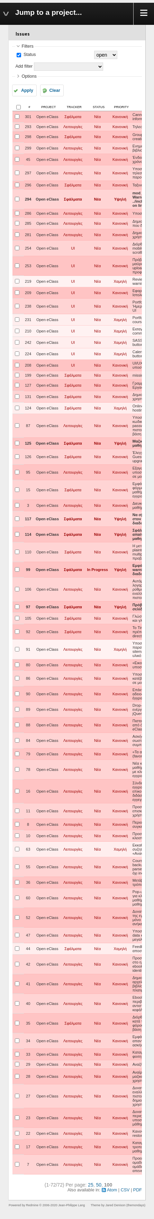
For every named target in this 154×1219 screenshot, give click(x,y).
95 (28, 472)
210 (28, 331)
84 (28, 740)
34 (28, 1041)
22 (28, 1133)
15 (28, 490)
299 (28, 148)
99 (28, 570)
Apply (27, 90)
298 (28, 137)
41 (28, 984)
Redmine (32, 1205)
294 (28, 199)
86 (28, 678)
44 (28, 949)
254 (28, 248)
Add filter (24, 66)
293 (28, 127)
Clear (54, 90)
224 (28, 354)
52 (28, 918)
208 (28, 365)
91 (28, 649)
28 (28, 1076)
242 (28, 342)
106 (28, 589)
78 (28, 769)
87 (28, 426)
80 (28, 665)
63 (28, 849)
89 (28, 709)
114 (28, 534)
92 (28, 632)
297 (28, 173)
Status (29, 54)
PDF (137, 1190)
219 (28, 281)
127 (28, 385)
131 (28, 397)
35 (28, 1023)
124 (28, 408)
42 (28, 964)
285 (28, 223)
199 (28, 375)
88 (28, 725)
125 (28, 443)
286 (28, 213)
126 (28, 457)
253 (28, 266)
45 (28, 159)
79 (28, 754)
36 (28, 882)
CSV (125, 1190)
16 (28, 791)
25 (90, 1185)
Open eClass (47, 117)
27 (28, 1096)
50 (98, 1185)
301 (28, 117)
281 (28, 235)
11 (28, 811)
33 (28, 1054)
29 (28, 1064)
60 (28, 898)
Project (48, 107)
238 (28, 306)
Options (28, 76)
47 (28, 935)
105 (28, 618)
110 (28, 552)
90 (28, 694)
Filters (27, 46)
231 (28, 320)
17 (28, 1147)
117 (28, 519)
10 (28, 836)
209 (28, 293)
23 (28, 1118)
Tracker (74, 107)
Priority (121, 107)
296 (28, 185)
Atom (112, 1190)
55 (28, 867)
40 (28, 1004)
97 (28, 607)
